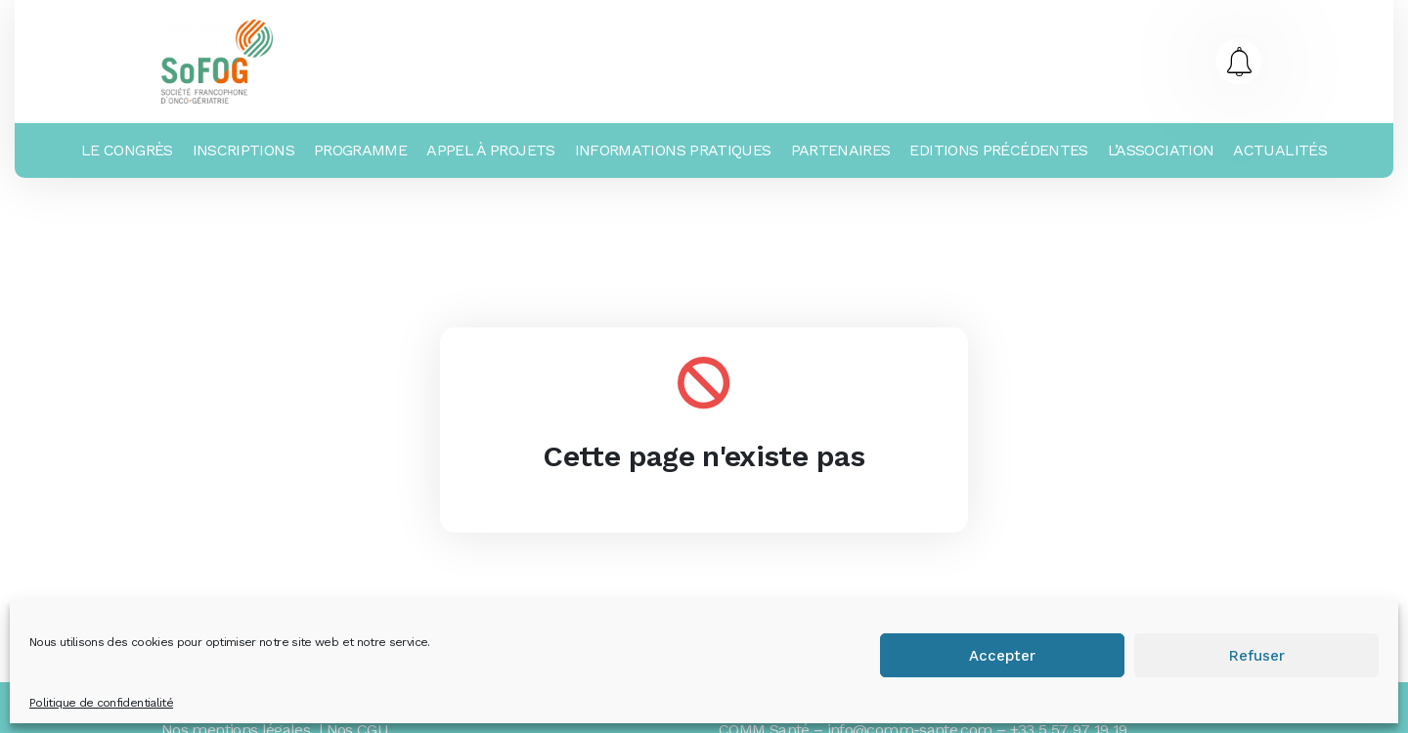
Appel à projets (490, 150)
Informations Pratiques (673, 150)
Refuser (1257, 656)
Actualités (1280, 150)
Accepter (1002, 656)
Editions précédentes (998, 150)
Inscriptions (243, 150)
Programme (360, 150)
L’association (1161, 150)
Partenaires (841, 150)
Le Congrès (127, 150)
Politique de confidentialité (101, 703)
